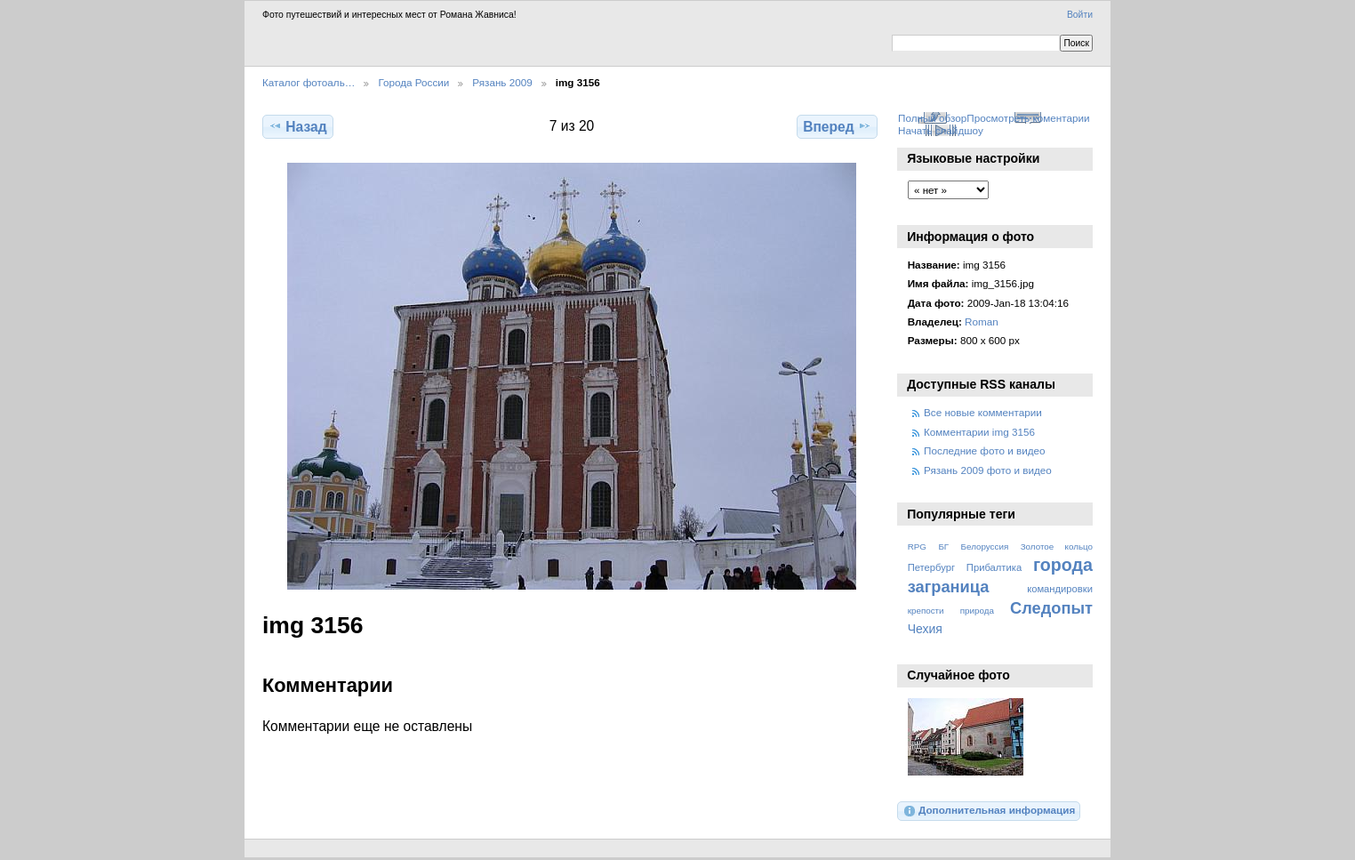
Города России (413, 82)
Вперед (837, 126)
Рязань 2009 (502, 82)
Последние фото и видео (985, 450)
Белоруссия (985, 546)
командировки (1060, 588)
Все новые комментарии (983, 412)
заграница (949, 586)
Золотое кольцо (1057, 546)
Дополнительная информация (989, 811)
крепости (926, 610)
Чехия (925, 629)
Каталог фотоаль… (308, 82)
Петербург (931, 567)
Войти (1080, 15)
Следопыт (1051, 608)
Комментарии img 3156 (979, 432)
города (1063, 565)
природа (977, 610)
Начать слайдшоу (940, 130)
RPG (917, 546)
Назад (297, 126)
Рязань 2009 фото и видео (988, 470)
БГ (943, 546)
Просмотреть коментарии (1027, 118)
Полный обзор (932, 118)
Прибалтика (994, 567)
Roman (981, 321)
